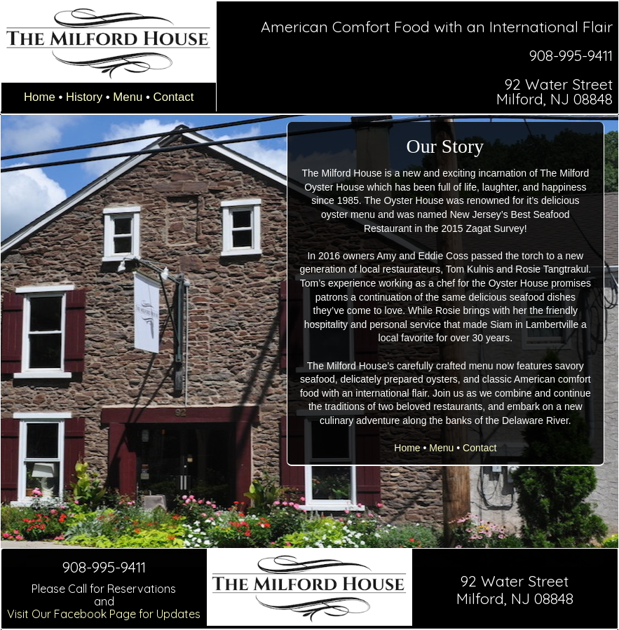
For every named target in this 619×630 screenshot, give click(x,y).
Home (39, 97)
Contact (174, 97)
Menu (127, 97)
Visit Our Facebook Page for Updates (103, 614)
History (84, 97)
